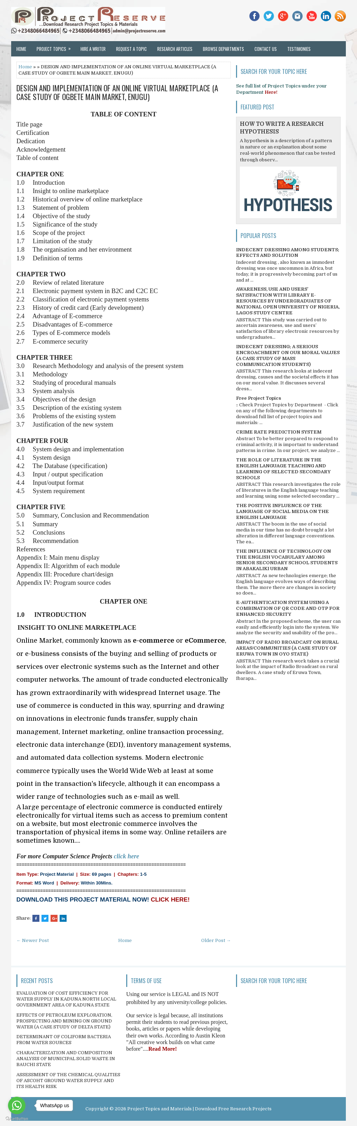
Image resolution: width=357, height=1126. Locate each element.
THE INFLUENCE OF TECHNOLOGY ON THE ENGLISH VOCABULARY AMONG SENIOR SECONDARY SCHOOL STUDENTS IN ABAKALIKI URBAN (286, 560)
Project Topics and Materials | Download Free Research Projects (199, 1108)
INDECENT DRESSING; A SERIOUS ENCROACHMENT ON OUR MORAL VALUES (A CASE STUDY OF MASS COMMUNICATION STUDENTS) (288, 355)
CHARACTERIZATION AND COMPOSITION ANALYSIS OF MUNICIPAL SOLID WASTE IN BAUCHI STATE (65, 1058)
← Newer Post (32, 940)
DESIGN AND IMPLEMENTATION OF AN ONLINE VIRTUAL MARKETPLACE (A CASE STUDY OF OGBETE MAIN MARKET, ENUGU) (117, 92)
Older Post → (216, 940)
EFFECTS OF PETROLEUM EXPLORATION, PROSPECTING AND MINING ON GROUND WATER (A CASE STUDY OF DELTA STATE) (64, 1020)
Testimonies (299, 48)
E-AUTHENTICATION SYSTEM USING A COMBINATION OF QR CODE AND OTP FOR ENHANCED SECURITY (288, 608)
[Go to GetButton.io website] (17, 1119)
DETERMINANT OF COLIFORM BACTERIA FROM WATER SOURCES (63, 1039)
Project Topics (56, 46)
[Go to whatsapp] (16, 1105)
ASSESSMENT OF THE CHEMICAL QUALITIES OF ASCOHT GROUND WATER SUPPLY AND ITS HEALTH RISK (68, 1080)
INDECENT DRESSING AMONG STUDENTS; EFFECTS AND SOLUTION (287, 252)
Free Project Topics (258, 398)
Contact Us (266, 48)
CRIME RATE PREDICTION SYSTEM (278, 432)
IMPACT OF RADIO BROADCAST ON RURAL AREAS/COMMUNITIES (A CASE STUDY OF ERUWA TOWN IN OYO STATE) (287, 648)
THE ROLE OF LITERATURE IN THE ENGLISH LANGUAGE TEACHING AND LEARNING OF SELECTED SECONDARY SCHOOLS (283, 468)
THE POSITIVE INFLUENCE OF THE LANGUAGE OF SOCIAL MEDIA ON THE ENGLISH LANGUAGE (282, 511)
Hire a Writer (93, 48)
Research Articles (174, 48)
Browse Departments (223, 48)
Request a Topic (131, 48)
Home (21, 48)
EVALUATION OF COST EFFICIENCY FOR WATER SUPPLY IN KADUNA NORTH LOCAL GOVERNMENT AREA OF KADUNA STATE (66, 999)
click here (126, 856)
